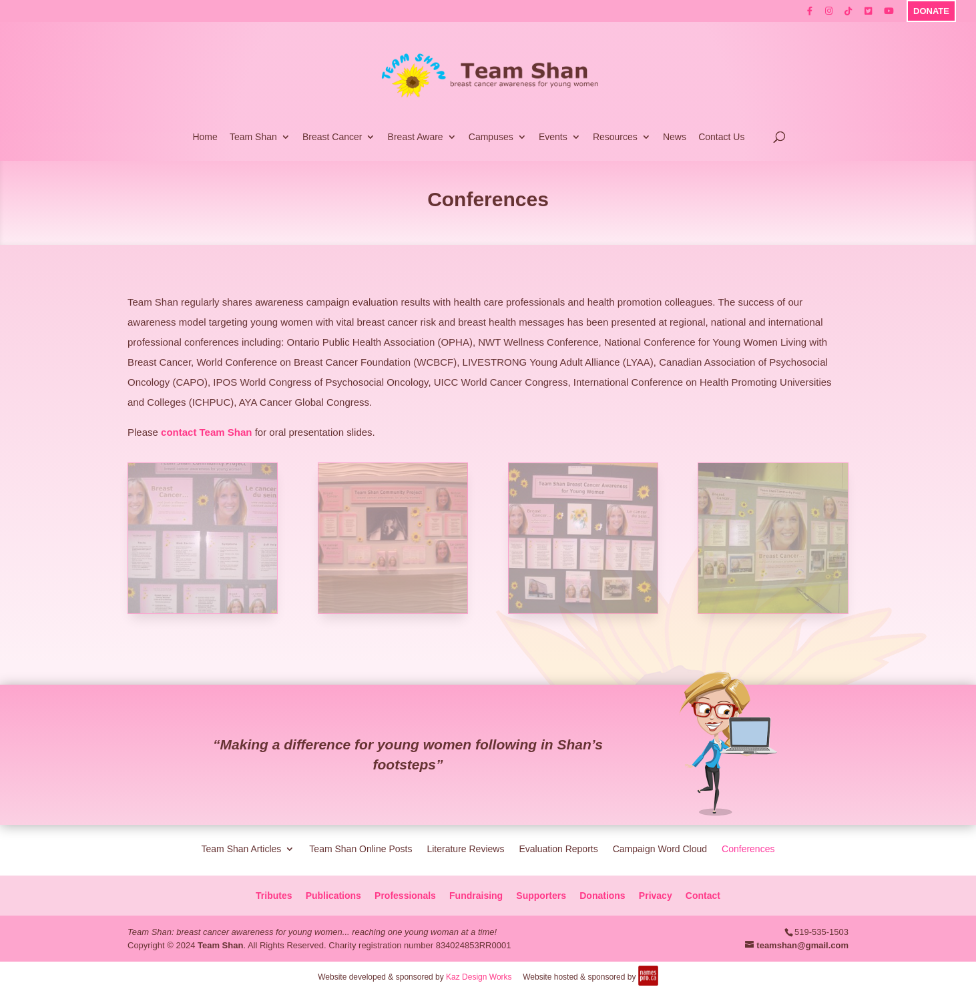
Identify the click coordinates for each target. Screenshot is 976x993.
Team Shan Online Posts (360, 849)
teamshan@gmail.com (802, 945)
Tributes (274, 895)
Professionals (405, 895)
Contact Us (721, 137)
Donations (602, 895)
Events (553, 137)
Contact (703, 895)
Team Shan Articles (242, 849)
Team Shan (253, 137)
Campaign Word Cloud (660, 849)
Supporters (541, 895)
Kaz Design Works (478, 977)
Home (204, 137)
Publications (333, 895)
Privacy (655, 895)
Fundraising (476, 895)
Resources (615, 137)
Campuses (491, 137)
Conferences (748, 849)
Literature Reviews (465, 849)
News (674, 137)
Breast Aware (415, 137)
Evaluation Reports (558, 849)
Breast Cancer (332, 137)
